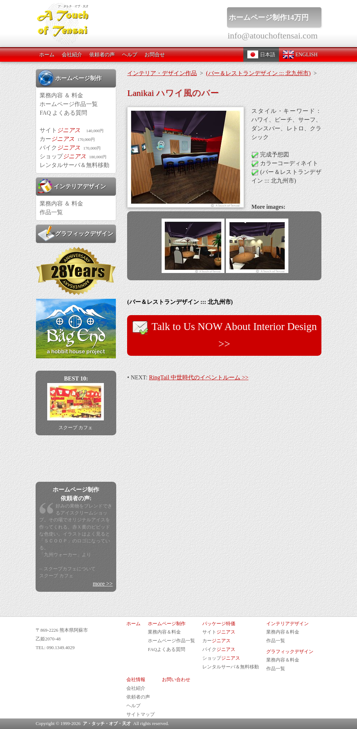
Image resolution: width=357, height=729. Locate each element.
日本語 (261, 54)
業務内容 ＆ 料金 (61, 95)
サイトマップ (140, 714)
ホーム (46, 54)
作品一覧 (51, 212)
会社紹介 (72, 54)
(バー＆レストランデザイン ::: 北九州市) (258, 73)
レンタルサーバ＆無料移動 (74, 165)
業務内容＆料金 (164, 632)
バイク (70, 147)
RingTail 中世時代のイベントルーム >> (198, 377)
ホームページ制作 (70, 78)
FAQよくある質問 (166, 649)
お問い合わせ (176, 679)
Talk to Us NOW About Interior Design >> (224, 334)
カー (67, 139)
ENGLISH (300, 54)
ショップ (73, 156)
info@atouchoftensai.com (273, 35)
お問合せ (155, 54)
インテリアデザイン (72, 186)
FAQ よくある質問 (63, 113)
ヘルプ (129, 54)
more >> (103, 584)
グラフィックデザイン (75, 233)
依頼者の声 (102, 54)
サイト (71, 130)
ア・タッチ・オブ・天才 (107, 723)
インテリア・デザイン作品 (162, 73)
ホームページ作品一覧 (69, 104)
